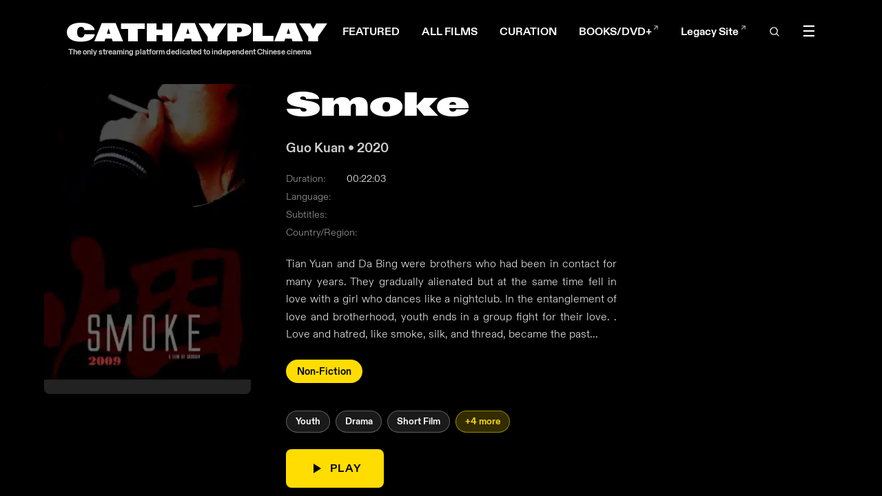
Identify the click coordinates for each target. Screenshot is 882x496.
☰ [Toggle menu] (809, 32)
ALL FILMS (450, 31)
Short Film (418, 422)
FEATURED (371, 31)
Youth (308, 422)
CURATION (528, 31)
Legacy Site (713, 31)
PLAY (335, 468)
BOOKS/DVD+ (619, 31)
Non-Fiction (324, 371)
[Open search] (774, 31)
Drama (359, 422)
